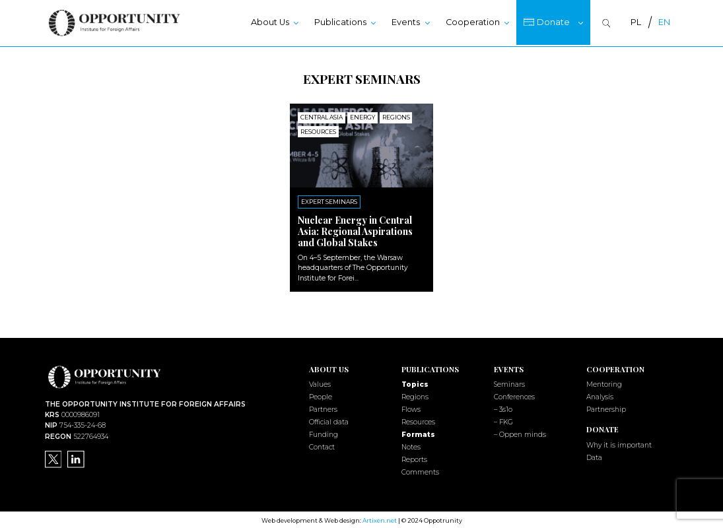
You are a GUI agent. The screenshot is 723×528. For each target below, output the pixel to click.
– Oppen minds (520, 433)
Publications (340, 22)
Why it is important (619, 444)
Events (406, 22)
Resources (418, 420)
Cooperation (473, 22)
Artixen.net (379, 519)
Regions (415, 395)
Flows (411, 408)
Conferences (514, 395)
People (320, 395)
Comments (420, 471)
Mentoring (604, 384)
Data (594, 456)
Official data (329, 420)
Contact (322, 446)
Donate (553, 22)
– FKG (503, 420)
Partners (323, 408)
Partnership (606, 408)
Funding (323, 433)
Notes (411, 446)
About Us (270, 22)
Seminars (509, 384)
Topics (415, 384)
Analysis (599, 395)
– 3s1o (503, 408)
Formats (418, 433)
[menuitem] (636, 22)
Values (320, 384)
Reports (414, 458)
